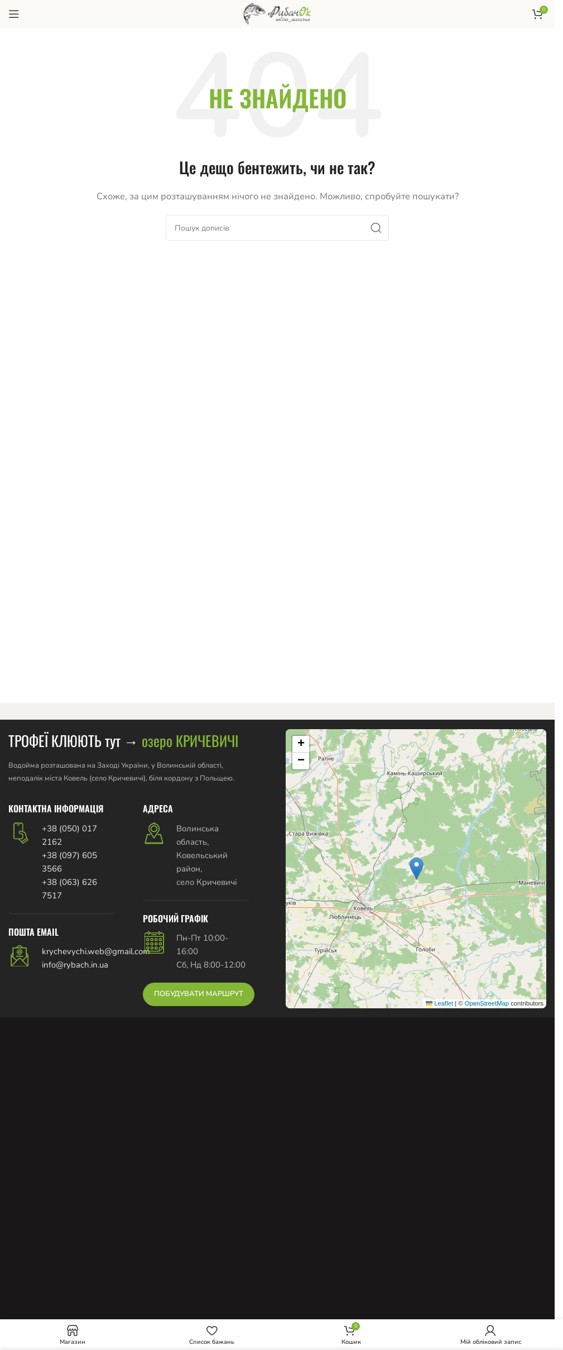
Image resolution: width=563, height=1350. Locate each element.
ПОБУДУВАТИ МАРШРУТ (198, 994)
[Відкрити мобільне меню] (14, 14)
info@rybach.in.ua (75, 964)
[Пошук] (277, 228)
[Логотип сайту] (277, 13)
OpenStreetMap (487, 1003)
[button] (417, 868)
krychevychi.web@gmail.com (96, 951)
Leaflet (439, 1003)
